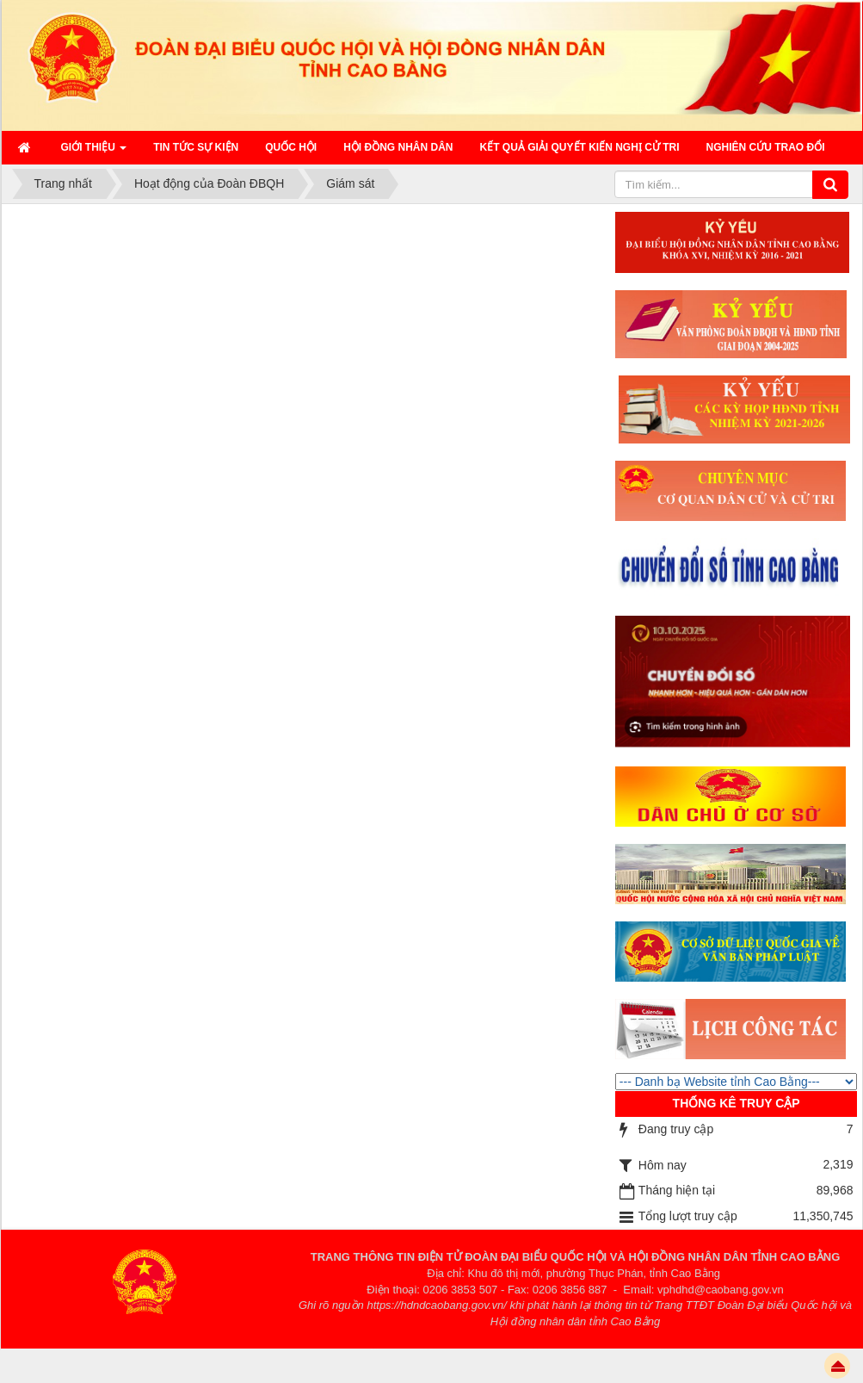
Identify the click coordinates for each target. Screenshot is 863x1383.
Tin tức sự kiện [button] (195, 147)
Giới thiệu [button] (94, 152)
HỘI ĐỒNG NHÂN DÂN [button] (398, 147)
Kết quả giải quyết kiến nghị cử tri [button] (580, 147)
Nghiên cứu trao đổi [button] (765, 147)
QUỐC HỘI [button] (291, 147)
